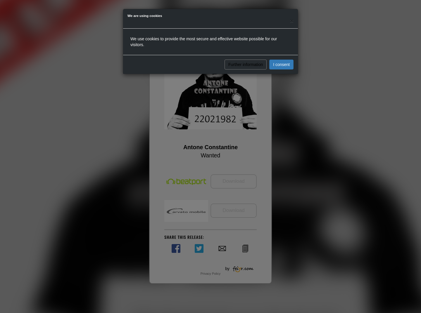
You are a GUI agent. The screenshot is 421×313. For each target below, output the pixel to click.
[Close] (292, 21)
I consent (281, 64)
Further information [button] (245, 64)
